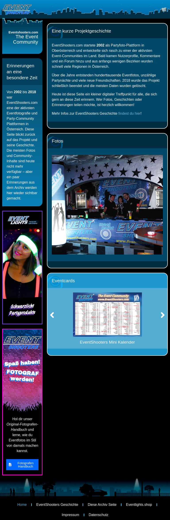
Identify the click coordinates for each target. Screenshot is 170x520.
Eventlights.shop (139, 504)
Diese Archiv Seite (102, 504)
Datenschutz (98, 515)
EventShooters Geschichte (57, 504)
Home (22, 504)
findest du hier (129, 113)
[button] (164, 9)
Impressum (70, 515)
